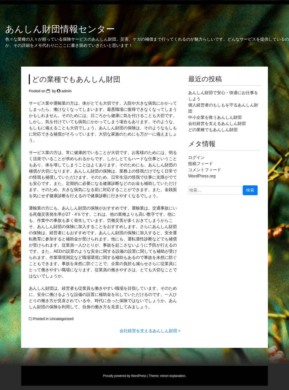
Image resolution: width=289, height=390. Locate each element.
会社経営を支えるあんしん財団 (148, 331)
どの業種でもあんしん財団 (213, 130)
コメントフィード (204, 170)
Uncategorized (62, 319)
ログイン (196, 157)
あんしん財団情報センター (60, 29)
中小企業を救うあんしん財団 (215, 117)
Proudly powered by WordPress (125, 376)
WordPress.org (201, 176)
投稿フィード (200, 163)
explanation (177, 376)
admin (66, 91)
